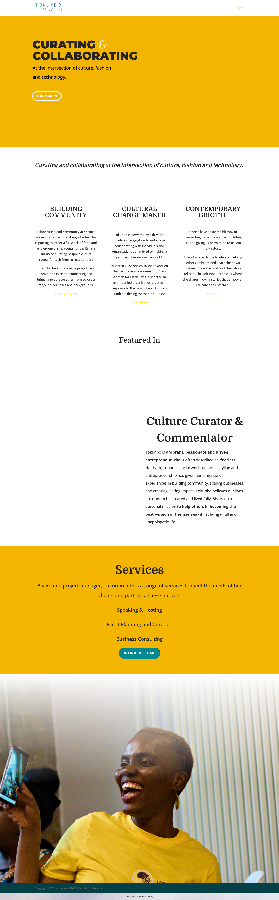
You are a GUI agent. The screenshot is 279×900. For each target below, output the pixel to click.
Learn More (47, 96)
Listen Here (213, 294)
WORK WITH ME (139, 653)
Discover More (66, 294)
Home (240, 7)
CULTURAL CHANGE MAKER (139, 212)
